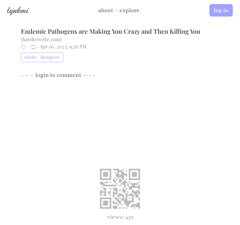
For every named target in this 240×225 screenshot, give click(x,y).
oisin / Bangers (42, 57)
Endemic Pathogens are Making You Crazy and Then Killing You (110, 31)
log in (221, 10)
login (42, 75)
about (105, 10)
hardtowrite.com (41, 39)
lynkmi (17, 10)
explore (129, 10)
